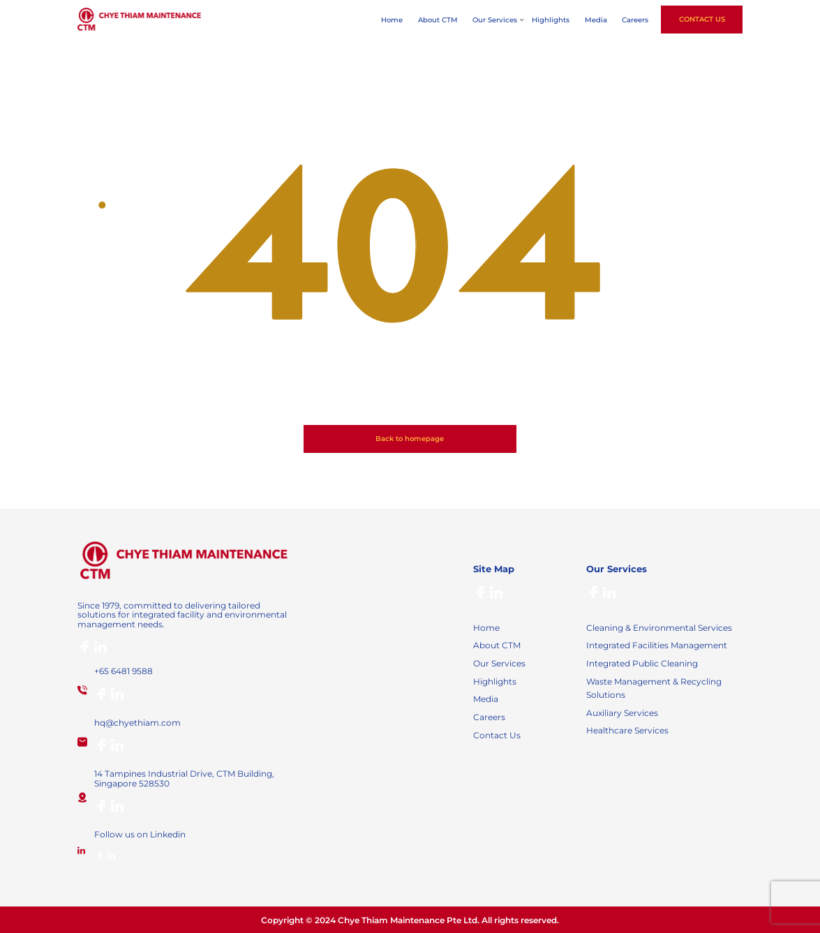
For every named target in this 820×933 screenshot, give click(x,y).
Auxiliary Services (622, 713)
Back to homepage (409, 438)
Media (596, 20)
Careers (635, 20)
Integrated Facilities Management (656, 645)
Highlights (550, 20)
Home (392, 20)
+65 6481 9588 (123, 671)
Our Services (494, 20)
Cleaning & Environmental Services (659, 627)
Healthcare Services (627, 730)
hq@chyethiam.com (137, 722)
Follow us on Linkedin (140, 834)
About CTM (438, 20)
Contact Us (702, 19)
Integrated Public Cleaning (642, 663)
